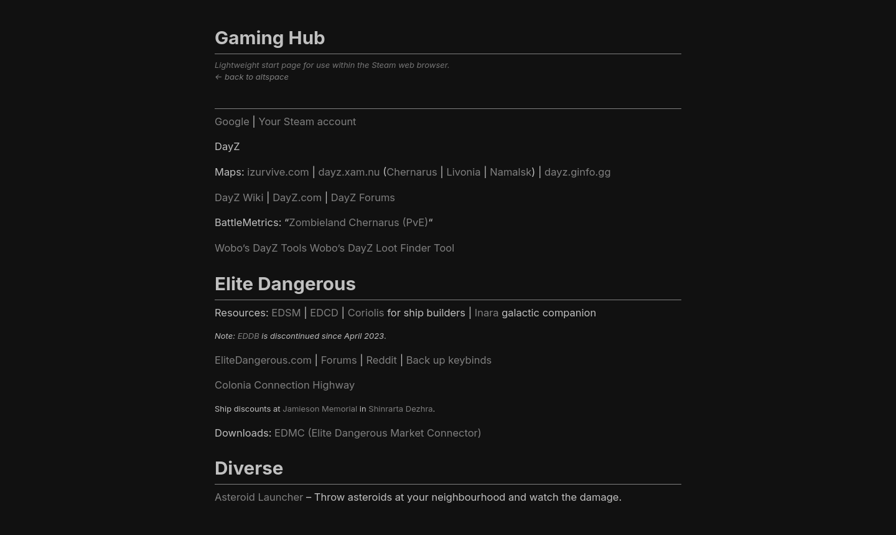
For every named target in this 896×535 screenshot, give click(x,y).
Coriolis (366, 312)
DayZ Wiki (239, 197)
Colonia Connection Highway (285, 385)
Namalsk (510, 172)
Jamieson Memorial (319, 409)
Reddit (381, 360)
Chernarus (411, 172)
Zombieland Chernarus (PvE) (358, 222)
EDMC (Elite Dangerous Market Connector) (378, 433)
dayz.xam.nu (349, 172)
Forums (339, 360)
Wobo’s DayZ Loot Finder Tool (382, 248)
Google (232, 121)
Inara (487, 312)
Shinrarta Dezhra (400, 409)
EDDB (248, 336)
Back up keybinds (449, 360)
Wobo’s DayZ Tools (261, 248)
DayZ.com (297, 197)
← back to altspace (252, 77)
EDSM (286, 312)
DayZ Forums (363, 197)
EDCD (324, 312)
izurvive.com (278, 172)
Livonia (463, 172)
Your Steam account (307, 121)
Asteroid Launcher (259, 497)
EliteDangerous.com (263, 360)
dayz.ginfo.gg (577, 172)
